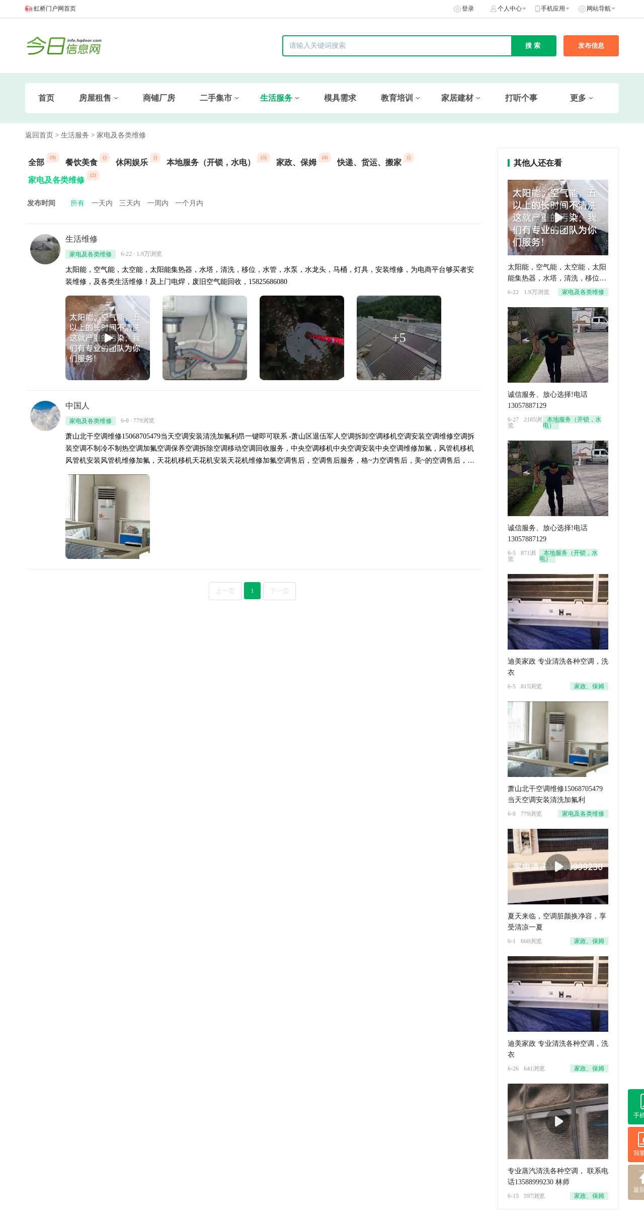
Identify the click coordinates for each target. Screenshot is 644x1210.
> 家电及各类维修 (118, 135)
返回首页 (39, 135)
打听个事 (521, 98)
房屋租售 (95, 98)
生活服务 (276, 98)
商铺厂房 (159, 98)
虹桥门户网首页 (55, 8)
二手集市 (216, 98)
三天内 (129, 203)
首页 (46, 98)
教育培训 (397, 98)
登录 (468, 8)
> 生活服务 (72, 135)
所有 (77, 203)
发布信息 (591, 45)
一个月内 (189, 203)
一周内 (158, 203)
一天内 (102, 203)
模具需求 (340, 98)
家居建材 (457, 98)
